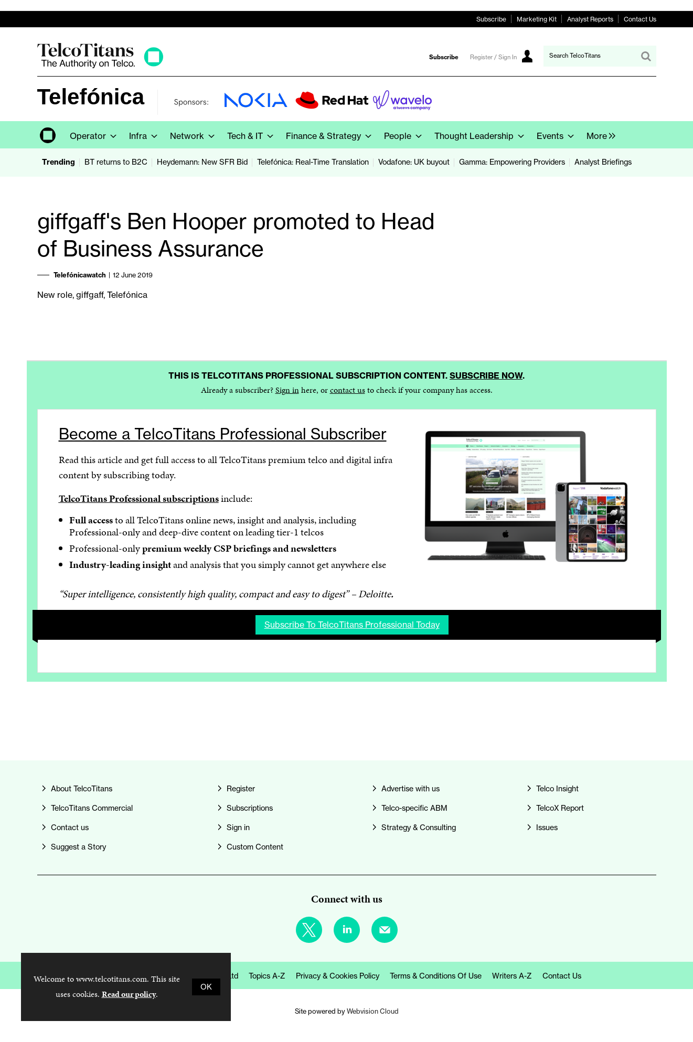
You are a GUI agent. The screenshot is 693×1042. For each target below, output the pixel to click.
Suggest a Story (78, 847)
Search (645, 56)
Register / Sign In (493, 57)
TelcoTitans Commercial (92, 808)
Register (241, 788)
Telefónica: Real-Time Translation (313, 162)
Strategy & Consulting (418, 827)
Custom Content (255, 847)
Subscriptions (250, 808)
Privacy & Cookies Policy (337, 976)
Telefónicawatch (80, 275)
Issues (547, 827)
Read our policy (129, 994)
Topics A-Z (267, 976)
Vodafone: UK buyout (414, 162)
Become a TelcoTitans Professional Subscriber (223, 434)
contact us (347, 390)
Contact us (70, 827)
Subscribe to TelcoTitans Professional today (352, 624)
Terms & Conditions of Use (436, 976)
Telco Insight (557, 788)
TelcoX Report (560, 808)
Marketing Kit (537, 19)
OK (206, 987)
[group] (598, 134)
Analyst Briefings (603, 162)
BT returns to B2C (115, 162)
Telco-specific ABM (414, 808)
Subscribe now (486, 375)
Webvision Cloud (373, 1011)
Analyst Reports (590, 19)
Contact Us (640, 19)
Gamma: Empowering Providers (512, 162)
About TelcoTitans (81, 788)
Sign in (287, 390)
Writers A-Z (512, 976)
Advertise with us (410, 788)
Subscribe (491, 19)
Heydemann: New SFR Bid (202, 162)
